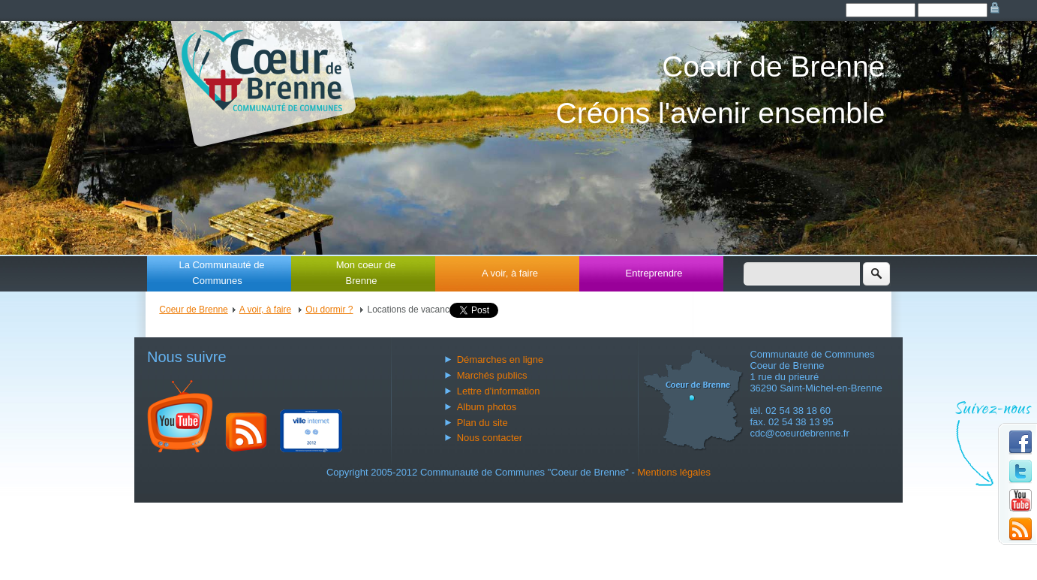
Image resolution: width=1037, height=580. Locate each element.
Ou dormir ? (329, 309)
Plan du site (482, 422)
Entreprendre (654, 273)
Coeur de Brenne (193, 309)
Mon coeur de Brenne (366, 272)
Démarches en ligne (500, 359)
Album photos (487, 406)
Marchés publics (492, 375)
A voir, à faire (510, 273)
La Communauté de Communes (221, 272)
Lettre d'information (498, 391)
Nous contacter (489, 437)
